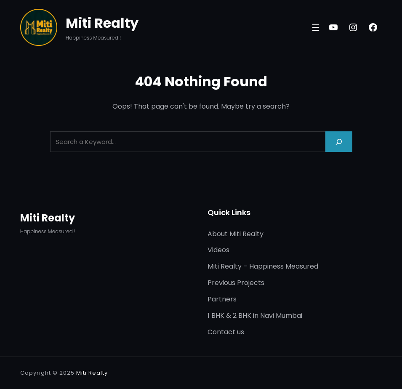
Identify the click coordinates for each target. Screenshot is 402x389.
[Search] (338, 141)
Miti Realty (102, 22)
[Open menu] (316, 27)
